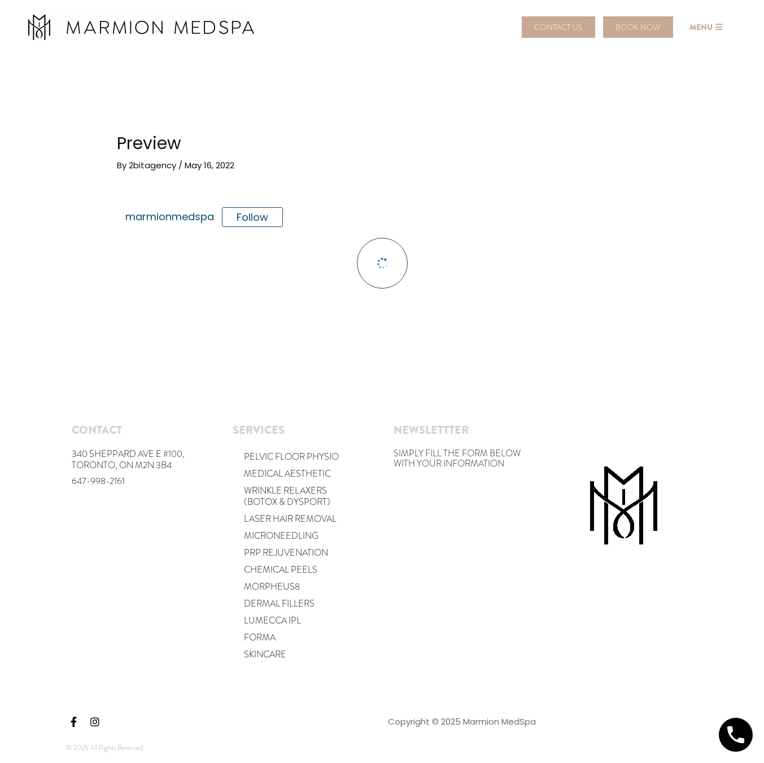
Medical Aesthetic (287, 473)
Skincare (265, 654)
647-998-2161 (98, 480)
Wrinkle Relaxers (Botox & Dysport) (287, 496)
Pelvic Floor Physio (291, 456)
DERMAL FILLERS (279, 603)
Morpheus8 (272, 586)
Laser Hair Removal (290, 518)
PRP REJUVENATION (286, 552)
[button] (558, 27)
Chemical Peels (280, 569)
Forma (260, 637)
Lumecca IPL (272, 620)
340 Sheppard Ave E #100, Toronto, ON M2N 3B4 (128, 459)
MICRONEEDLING (281, 535)
